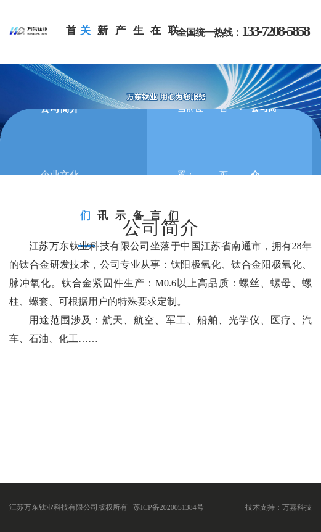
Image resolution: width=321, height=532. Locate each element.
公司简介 (59, 108)
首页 (223, 142)
